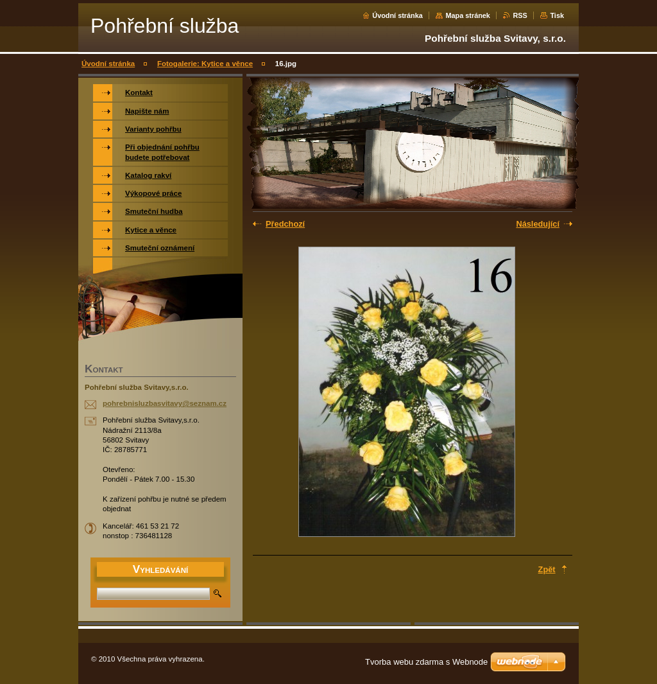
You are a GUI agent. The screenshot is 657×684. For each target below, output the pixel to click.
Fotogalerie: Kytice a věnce (205, 63)
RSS (520, 15)
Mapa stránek (467, 15)
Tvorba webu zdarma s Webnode (426, 662)
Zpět (547, 569)
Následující (537, 224)
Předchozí (285, 224)
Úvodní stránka (397, 15)
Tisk (557, 15)
